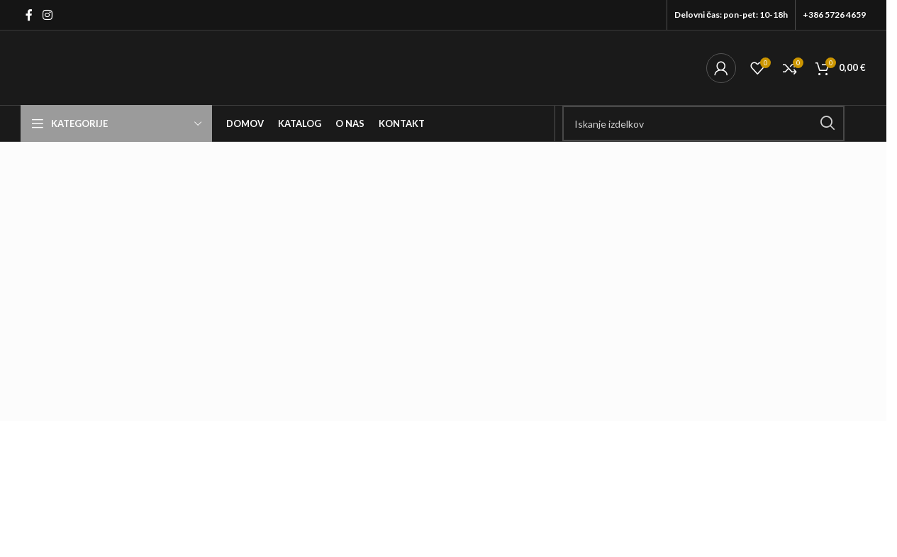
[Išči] (703, 123)
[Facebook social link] (29, 15)
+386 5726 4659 (834, 14)
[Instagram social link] (47, 15)
